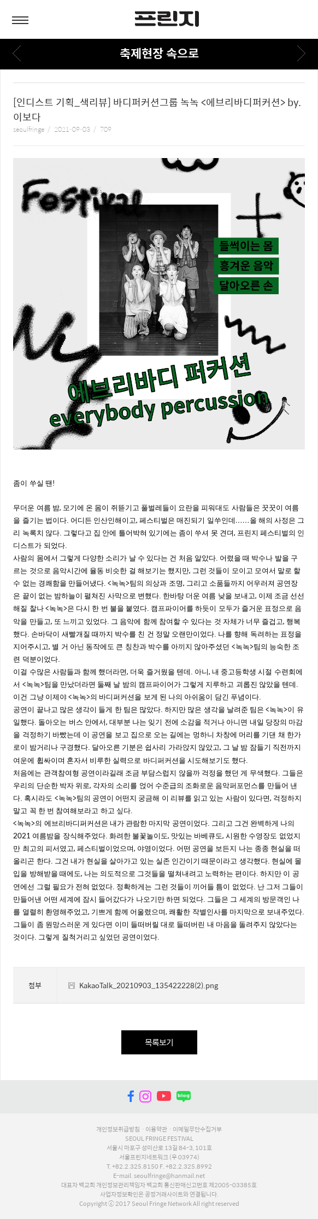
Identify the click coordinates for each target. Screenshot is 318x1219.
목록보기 (159, 1042)
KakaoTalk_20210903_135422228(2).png (148, 985)
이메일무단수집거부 (197, 1129)
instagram (145, 1096)
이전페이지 (17, 53)
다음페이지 (301, 53)
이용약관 (156, 1129)
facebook (130, 1096)
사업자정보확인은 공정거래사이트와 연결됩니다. (159, 1194)
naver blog (183, 1096)
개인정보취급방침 (118, 1129)
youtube (164, 1096)
